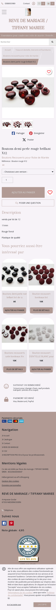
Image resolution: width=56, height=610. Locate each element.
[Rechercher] (52, 42)
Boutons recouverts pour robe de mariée (20, 56)
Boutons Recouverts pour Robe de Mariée (25, 157)
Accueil (8, 50)
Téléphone (7, 510)
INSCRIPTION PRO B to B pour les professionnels (23, 455)
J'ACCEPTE (42, 604)
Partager (18, 133)
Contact (26, 3)
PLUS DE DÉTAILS (41, 310)
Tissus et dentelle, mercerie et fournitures (33, 50)
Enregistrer (36, 133)
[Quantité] (7, 180)
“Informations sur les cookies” (20, 592)
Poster (28, 140)
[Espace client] (33, 3)
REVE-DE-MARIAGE (10, 447)
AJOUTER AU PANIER (23, 192)
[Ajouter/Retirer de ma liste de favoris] (50, 192)
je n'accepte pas (14, 604)
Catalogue (7, 439)
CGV (4, 451)
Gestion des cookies (10, 481)
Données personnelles (11, 485)
